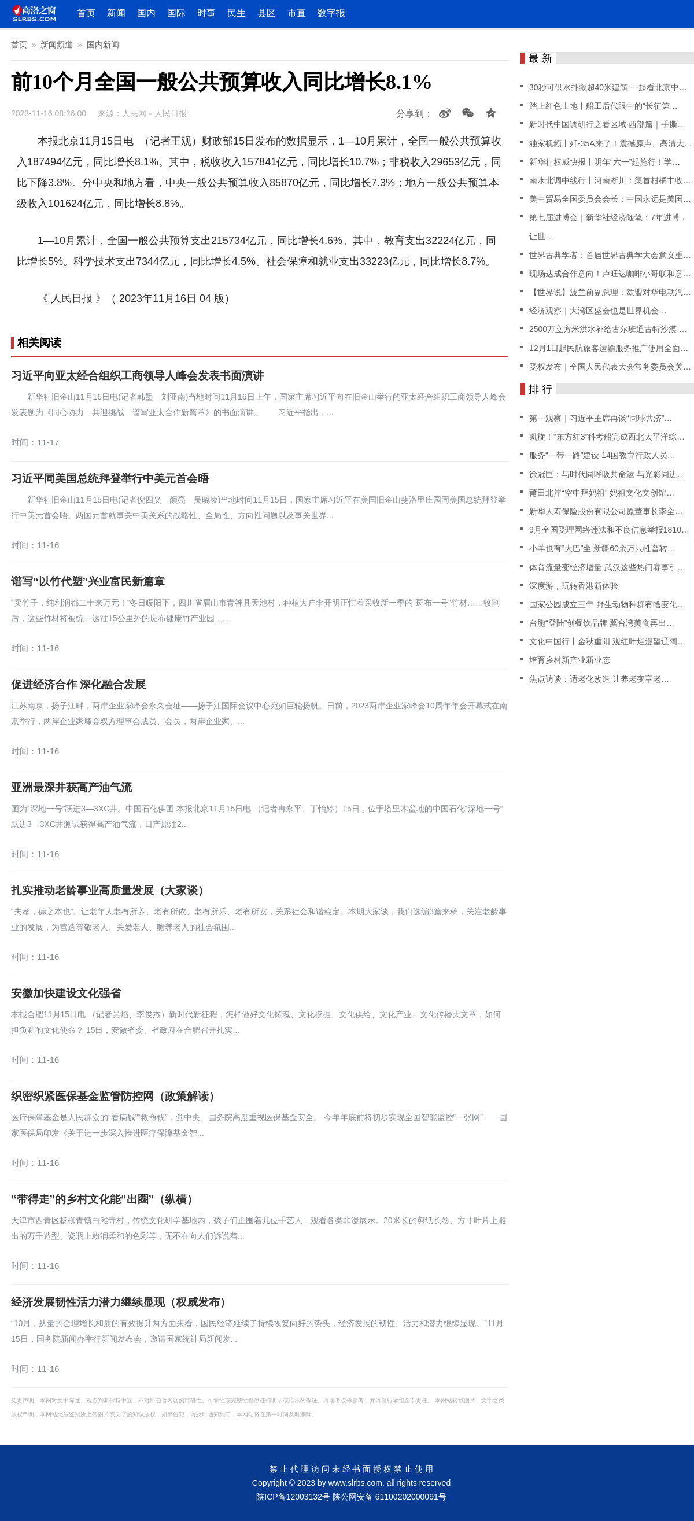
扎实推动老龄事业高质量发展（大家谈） (110, 890)
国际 (176, 13)
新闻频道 (56, 44)
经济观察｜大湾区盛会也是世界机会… (598, 310)
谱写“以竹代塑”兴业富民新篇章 (88, 582)
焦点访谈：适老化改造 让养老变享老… (599, 679)
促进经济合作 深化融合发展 (78, 685)
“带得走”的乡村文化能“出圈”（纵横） (104, 1199)
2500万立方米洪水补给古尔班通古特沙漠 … (608, 329)
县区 (266, 13)
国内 (146, 13)
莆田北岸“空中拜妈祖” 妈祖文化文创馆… (601, 492)
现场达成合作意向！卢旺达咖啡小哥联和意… (610, 273)
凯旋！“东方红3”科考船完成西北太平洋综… (607, 436)
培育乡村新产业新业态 (569, 659)
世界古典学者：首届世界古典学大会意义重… (610, 255)
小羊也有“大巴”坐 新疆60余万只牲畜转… (602, 548)
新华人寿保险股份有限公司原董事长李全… (606, 511)
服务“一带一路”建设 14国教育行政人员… (602, 455)
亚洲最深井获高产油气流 (71, 787)
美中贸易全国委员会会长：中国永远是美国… (610, 199)
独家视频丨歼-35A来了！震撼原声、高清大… (610, 143)
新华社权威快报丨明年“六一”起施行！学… (604, 162)
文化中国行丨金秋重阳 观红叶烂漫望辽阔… (607, 641)
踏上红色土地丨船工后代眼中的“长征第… (603, 105)
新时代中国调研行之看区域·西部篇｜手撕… (607, 124)
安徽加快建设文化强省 (66, 993)
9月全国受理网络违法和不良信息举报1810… (609, 529)
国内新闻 (103, 44)
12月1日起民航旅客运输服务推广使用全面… (608, 348)
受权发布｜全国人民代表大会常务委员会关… (610, 366)
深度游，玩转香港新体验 (573, 585)
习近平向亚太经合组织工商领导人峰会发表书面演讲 (137, 376)
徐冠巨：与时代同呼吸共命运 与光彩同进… (607, 474)
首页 (86, 13)
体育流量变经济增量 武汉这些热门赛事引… (607, 567)
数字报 (331, 13)
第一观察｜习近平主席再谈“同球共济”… (600, 418)
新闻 (116, 13)
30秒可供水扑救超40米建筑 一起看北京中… (608, 87)
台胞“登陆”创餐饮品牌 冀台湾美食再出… (601, 622)
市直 (296, 13)
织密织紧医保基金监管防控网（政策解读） (115, 1096)
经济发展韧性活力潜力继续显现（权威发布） (121, 1302)
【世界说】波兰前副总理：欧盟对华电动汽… (610, 292)
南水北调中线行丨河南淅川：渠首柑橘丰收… (610, 180)
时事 (206, 13)
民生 (236, 13)
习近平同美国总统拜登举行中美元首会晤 (110, 479)
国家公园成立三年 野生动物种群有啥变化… (607, 604)
